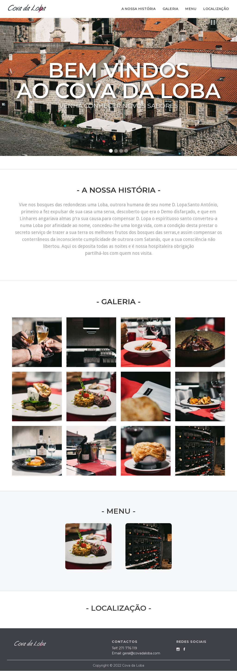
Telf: (124, 648)
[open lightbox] (37, 342)
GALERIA (170, 9)
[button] (227, 87)
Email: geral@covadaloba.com (136, 653)
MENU (190, 9)
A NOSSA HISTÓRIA (139, 9)
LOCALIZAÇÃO (216, 9)
